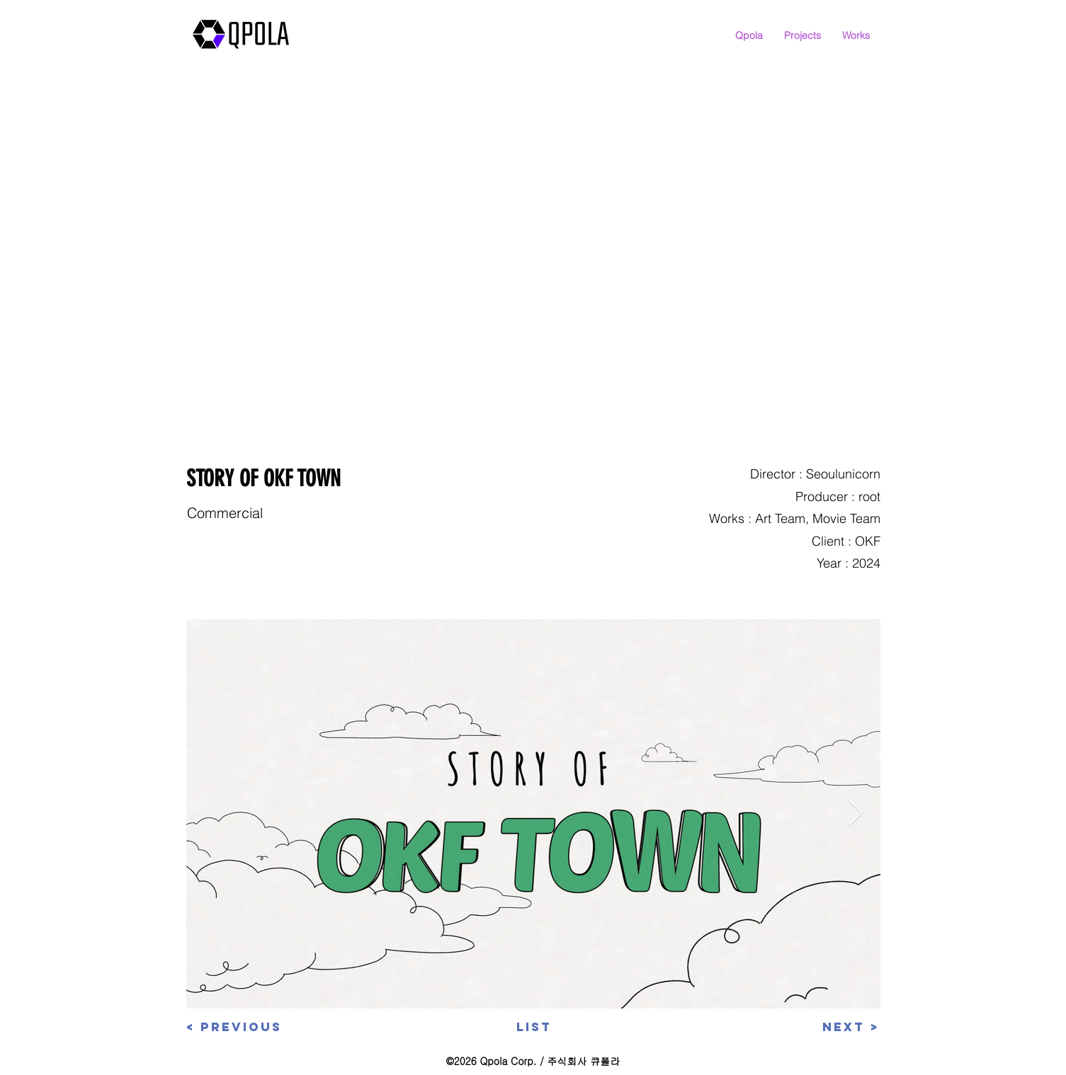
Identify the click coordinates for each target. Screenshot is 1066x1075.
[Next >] (833, 1027)
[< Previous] (237, 1027)
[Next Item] (855, 813)
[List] (534, 1027)
